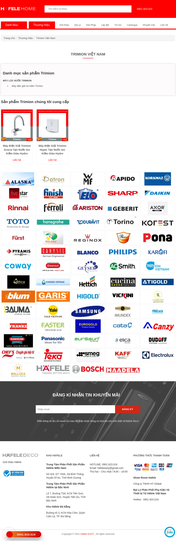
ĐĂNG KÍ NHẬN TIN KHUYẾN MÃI (86, 395)
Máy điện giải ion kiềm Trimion (27, 86)
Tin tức (118, 25)
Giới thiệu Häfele (12, 462)
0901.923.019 (143, 9)
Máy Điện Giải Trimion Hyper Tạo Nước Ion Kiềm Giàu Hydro (52, 149)
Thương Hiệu (40, 25)
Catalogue (132, 25)
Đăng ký (127, 409)
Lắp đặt (105, 25)
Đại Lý (78, 25)
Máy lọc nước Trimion (17, 80)
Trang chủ (9, 38)
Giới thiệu (64, 25)
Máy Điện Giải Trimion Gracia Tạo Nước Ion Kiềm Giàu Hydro (17, 149)
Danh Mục (11, 25)
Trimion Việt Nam (45, 38)
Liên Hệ (164, 25)
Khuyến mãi (149, 25)
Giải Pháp (91, 25)
